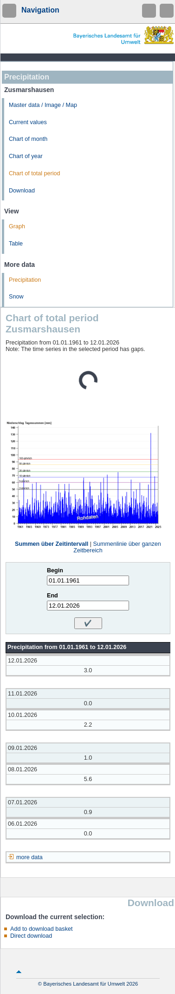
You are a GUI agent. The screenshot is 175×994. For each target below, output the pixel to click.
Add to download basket (41, 929)
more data (29, 857)
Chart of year (26, 156)
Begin (55, 570)
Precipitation (25, 280)
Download (22, 190)
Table (16, 243)
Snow (16, 296)
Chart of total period (34, 173)
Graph (17, 226)
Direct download (31, 936)
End (52, 595)
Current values (28, 122)
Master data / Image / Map (43, 105)
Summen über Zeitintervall (51, 544)
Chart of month (28, 139)
